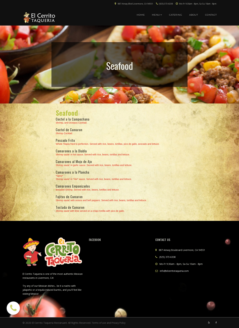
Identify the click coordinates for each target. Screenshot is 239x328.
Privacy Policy (120, 322)
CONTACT (211, 14)
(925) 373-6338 (168, 257)
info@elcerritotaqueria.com (175, 270)
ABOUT (193, 14)
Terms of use (99, 322)
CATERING (175, 14)
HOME (141, 14)
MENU (157, 15)
